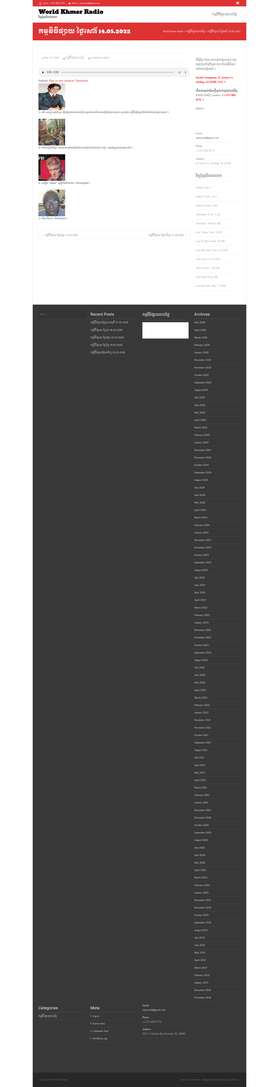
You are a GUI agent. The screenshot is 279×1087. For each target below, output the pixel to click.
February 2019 (201, 975)
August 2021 (201, 750)
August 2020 (201, 840)
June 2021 (199, 765)
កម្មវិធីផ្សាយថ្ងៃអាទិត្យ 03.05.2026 (107, 352)
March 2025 (200, 427)
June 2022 (199, 675)
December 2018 (202, 990)
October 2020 (201, 825)
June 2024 (199, 495)
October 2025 (201, 375)
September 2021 (202, 742)
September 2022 (202, 652)
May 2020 (199, 862)
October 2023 (201, 555)
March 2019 (200, 968)
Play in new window (61, 81)
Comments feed (100, 1031)
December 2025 (202, 360)
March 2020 (200, 877)
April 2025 (200, 420)
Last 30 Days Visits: (206, 241)
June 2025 (199, 405)
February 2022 (202, 705)
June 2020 (199, 855)
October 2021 (201, 735)
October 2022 (201, 645)
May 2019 (199, 952)
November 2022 (202, 637)
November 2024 (202, 457)
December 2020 (202, 810)
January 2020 (201, 893)
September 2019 (202, 922)
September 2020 (202, 832)
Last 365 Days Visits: (207, 250)
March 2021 (200, 787)
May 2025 (199, 412)
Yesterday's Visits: (205, 214)
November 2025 (202, 367)
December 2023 (202, 540)
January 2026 (201, 352)
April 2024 (200, 510)
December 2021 (202, 720)
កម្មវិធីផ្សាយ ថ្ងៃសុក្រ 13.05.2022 (59, 235)
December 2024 (202, 450)
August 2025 (201, 390)
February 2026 (202, 345)
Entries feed (99, 1023)
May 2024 (199, 502)
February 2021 (202, 795)
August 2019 (200, 930)
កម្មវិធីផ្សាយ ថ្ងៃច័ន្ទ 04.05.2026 (106, 345)
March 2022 (200, 697)
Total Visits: (202, 259)
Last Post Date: (204, 286)
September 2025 (202, 382)
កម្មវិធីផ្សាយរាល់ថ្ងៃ (224, 14)
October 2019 (201, 915)
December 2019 (202, 900)
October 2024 (201, 465)
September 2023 (202, 562)
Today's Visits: (203, 196)
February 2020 (202, 885)
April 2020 (200, 870)
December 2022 (202, 630)
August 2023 (201, 570)
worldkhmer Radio (100, 57)
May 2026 (199, 322)
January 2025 (201, 442)
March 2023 (200, 607)
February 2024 (202, 525)
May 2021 (199, 772)
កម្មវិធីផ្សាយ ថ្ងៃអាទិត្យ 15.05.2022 (168, 235)
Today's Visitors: (204, 205)
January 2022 (201, 712)
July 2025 (199, 397)
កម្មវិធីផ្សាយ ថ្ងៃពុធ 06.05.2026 (106, 330)
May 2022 (199, 682)
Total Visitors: (203, 268)
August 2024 (201, 480)
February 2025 (202, 435)
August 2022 (201, 660)
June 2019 (199, 945)
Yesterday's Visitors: (206, 223)
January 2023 (201, 622)
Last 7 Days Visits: (206, 232)
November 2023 (202, 547)
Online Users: (203, 187)
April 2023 (200, 600)
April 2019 (200, 960)
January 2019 (201, 982)
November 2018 (202, 997)
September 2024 (202, 472)
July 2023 (199, 577)
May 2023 (199, 592)
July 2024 (199, 487)
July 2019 (199, 937)
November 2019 (202, 907)
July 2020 (199, 848)
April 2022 (200, 690)
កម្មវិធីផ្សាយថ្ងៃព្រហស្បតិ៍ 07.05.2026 (109, 322)
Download (82, 81)
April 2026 (200, 330)
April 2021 (200, 780)
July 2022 (199, 667)
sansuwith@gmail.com (207, 138)
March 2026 (200, 337)
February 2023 (202, 615)
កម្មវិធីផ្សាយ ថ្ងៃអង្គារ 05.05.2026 (107, 337)
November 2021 (202, 727)
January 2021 (201, 802)
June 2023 (199, 585)
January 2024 (201, 532)
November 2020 (202, 817)
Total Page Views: (205, 277)
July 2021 (199, 757)
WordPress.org (100, 1038)
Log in (96, 1016)
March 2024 (200, 517)
